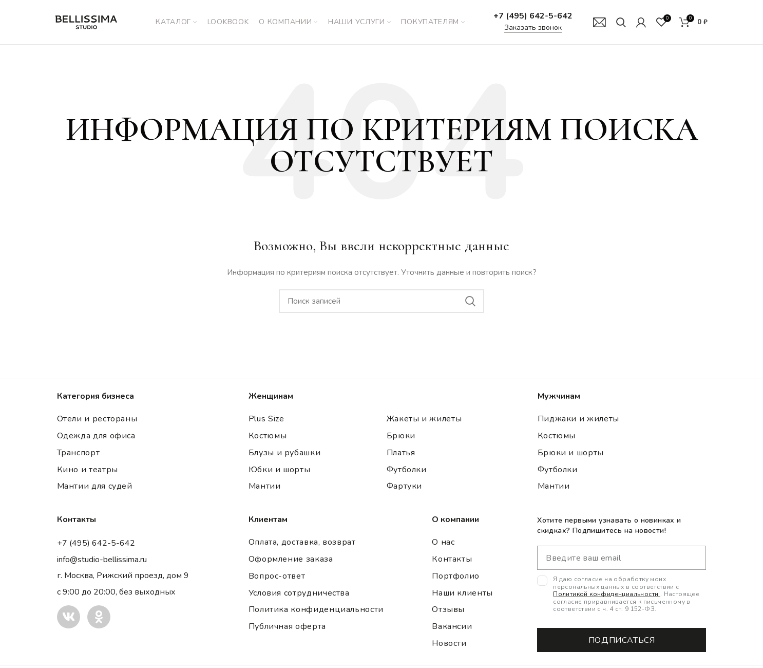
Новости (449, 645)
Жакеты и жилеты (424, 420)
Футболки (407, 471)
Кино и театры (87, 471)
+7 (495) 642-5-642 (533, 17)
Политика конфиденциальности (316, 611)
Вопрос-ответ (277, 578)
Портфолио (456, 578)
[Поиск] (621, 23)
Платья (401, 454)
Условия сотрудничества (299, 594)
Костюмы (268, 437)
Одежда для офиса (96, 437)
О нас (443, 544)
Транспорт (78, 454)
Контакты (452, 561)
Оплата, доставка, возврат (302, 544)
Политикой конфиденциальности (606, 596)
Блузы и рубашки (285, 454)
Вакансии (452, 628)
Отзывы (448, 611)
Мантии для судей (94, 488)
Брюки (401, 437)
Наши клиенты (462, 594)
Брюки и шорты (571, 454)
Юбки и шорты (280, 471)
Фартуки (404, 488)
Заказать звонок (533, 28)
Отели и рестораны (97, 420)
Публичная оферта (287, 628)
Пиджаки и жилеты (578, 420)
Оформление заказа (291, 561)
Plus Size (266, 420)
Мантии (265, 488)
